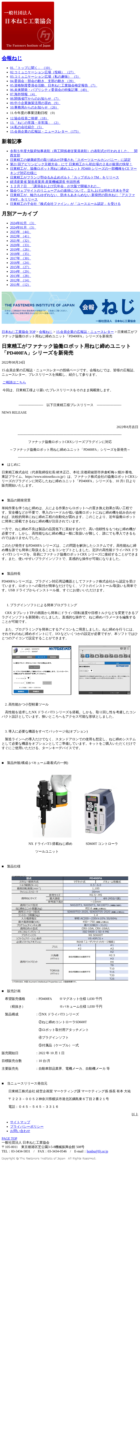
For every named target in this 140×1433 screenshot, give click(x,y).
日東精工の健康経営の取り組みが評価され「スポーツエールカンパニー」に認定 (70, 160)
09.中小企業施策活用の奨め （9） (35, 103)
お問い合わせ (20, 1131)
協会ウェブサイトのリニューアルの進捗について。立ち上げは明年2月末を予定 (69, 190)
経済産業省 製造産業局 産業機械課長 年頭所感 (45, 182)
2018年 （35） (20, 254)
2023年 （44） (20, 232)
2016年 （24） (20, 262)
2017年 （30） (20, 258)
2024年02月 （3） (23, 223)
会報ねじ (12, 58)
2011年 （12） (20, 284)
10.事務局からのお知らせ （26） (34, 107)
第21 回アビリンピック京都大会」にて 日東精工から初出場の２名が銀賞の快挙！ (71, 164)
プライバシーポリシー (27, 1126)
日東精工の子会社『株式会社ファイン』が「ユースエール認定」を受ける (65, 204)
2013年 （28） (20, 276)
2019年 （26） (20, 249)
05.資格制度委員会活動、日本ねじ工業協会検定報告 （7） (53, 85)
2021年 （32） (20, 240)
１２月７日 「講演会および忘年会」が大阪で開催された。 (55, 186)
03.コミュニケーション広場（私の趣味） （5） (45, 76)
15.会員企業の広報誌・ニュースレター (85, 332)
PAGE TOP (9, 1138)
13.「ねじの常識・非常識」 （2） (35, 122)
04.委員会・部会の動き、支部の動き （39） (42, 81)
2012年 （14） (20, 280)
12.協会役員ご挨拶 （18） (29, 118)
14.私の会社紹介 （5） (27, 127)
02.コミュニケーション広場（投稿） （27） (42, 72)
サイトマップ (20, 1122)
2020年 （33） (20, 245)
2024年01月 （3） (23, 227)
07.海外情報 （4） (23, 94)
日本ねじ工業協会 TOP (18, 332)
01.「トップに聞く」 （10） (31, 68)
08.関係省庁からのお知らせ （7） (35, 98)
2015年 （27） (20, 267)
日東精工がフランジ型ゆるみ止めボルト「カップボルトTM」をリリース (64, 177)
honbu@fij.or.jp (97, 1151)
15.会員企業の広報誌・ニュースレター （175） (45, 131)
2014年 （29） (20, 271)
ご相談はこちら (14, 382)
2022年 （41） (20, 236)
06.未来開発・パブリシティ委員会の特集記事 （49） (49, 90)
